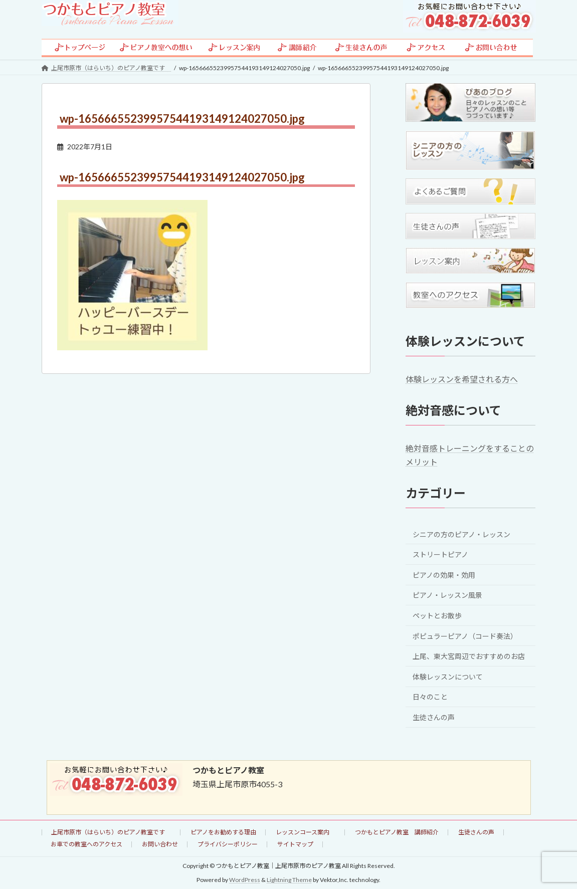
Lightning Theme (289, 879)
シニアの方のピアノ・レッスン (461, 534)
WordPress (244, 879)
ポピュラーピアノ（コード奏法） (465, 635)
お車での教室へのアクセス (86, 844)
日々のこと (430, 697)
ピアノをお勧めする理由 (223, 832)
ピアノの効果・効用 (444, 574)
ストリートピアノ (440, 554)
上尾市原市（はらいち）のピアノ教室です (111, 832)
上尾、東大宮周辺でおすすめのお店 (469, 656)
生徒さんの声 (434, 717)
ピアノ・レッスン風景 (447, 595)
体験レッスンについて (448, 676)
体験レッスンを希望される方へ (462, 379)
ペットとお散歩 (437, 615)
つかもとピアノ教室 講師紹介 (397, 832)
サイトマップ (295, 844)
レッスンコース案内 (305, 832)
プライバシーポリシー (228, 844)
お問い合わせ (160, 844)
